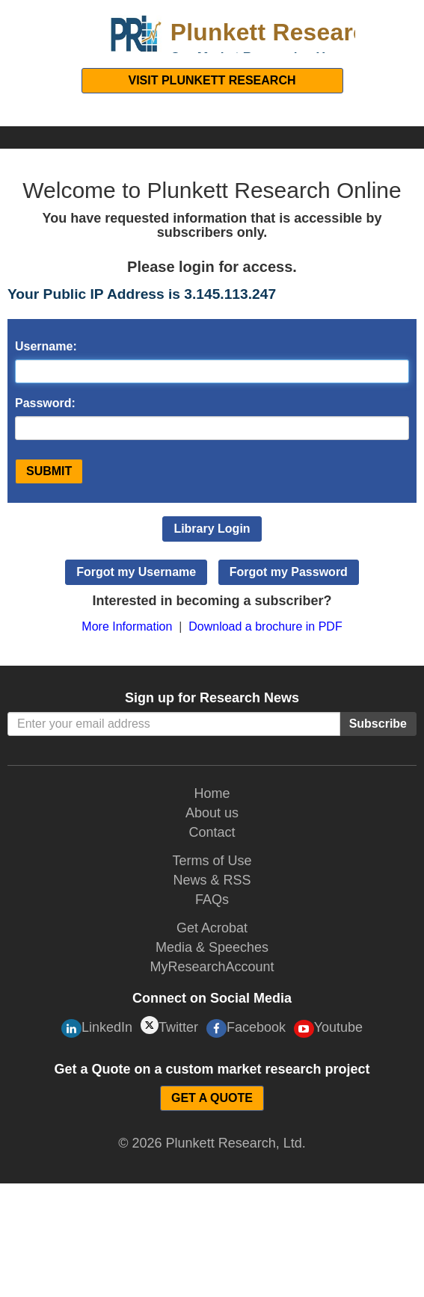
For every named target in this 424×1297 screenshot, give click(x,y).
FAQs (212, 899)
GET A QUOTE (212, 1098)
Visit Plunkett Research (211, 80)
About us (212, 812)
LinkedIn (96, 1028)
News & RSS (212, 880)
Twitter (169, 1025)
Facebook (246, 1028)
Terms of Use (211, 860)
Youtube (328, 1029)
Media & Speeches (212, 947)
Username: (46, 346)
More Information (127, 626)
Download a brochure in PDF (265, 626)
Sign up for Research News (212, 697)
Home (212, 793)
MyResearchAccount (212, 966)
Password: (45, 403)
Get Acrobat (212, 927)
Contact (211, 832)
